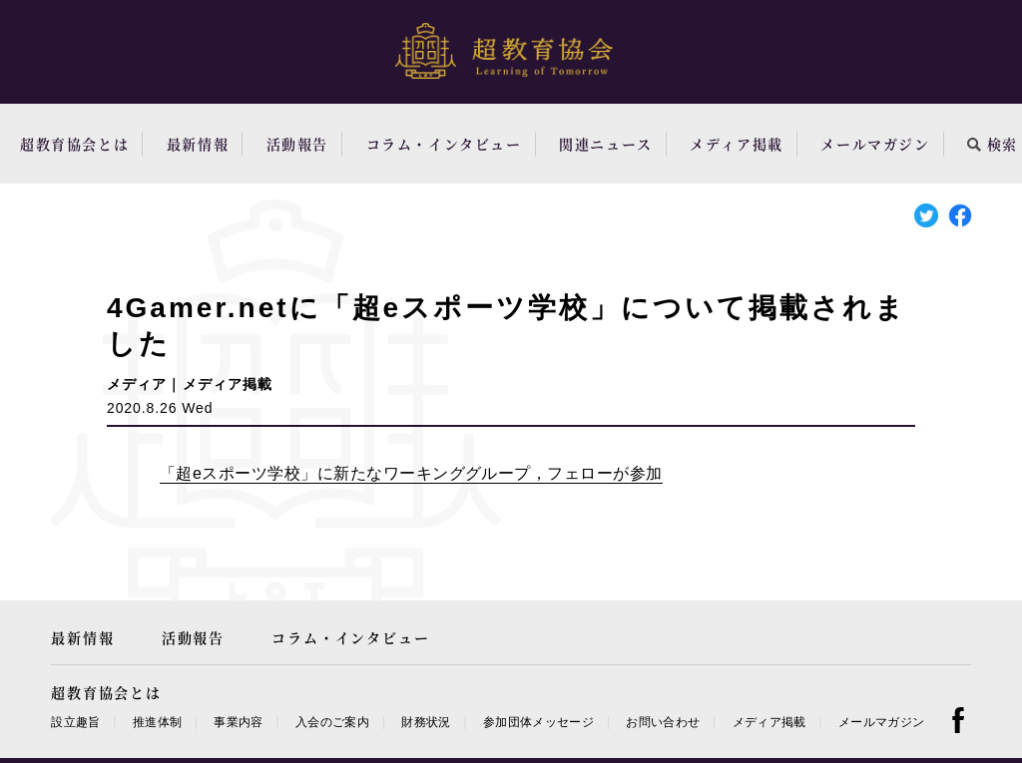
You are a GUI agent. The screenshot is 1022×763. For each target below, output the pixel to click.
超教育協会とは (74, 144)
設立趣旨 (75, 722)
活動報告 (297, 144)
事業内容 (238, 722)
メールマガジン (874, 144)
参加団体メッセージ (538, 722)
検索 (992, 144)
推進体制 (157, 722)
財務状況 (425, 722)
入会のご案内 (332, 722)
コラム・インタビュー (444, 144)
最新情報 (198, 144)
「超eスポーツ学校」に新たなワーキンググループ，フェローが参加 (411, 473)
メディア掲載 (736, 144)
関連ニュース (606, 144)
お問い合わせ (663, 722)
